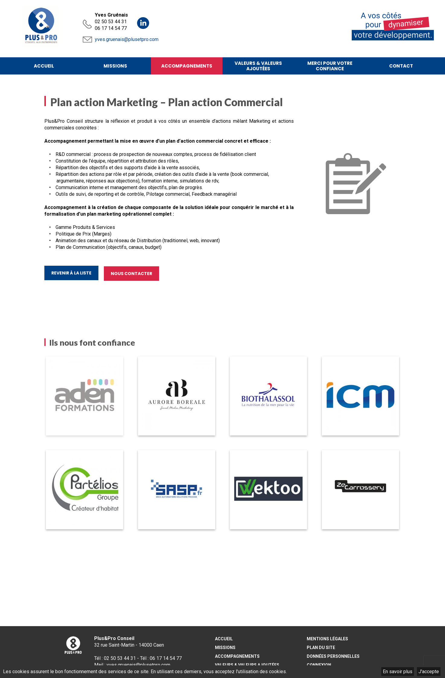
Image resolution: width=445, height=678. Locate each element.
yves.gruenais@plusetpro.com (126, 39)
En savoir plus (397, 671)
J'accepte (428, 671)
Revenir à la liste (71, 274)
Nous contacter (132, 274)
